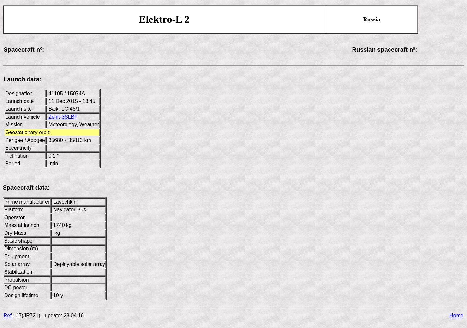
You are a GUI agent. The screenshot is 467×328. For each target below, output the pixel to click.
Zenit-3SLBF (62, 117)
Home (456, 315)
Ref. (8, 315)
